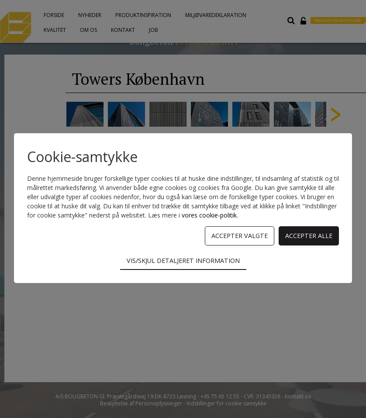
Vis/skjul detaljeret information (183, 260)
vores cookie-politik (209, 215)
